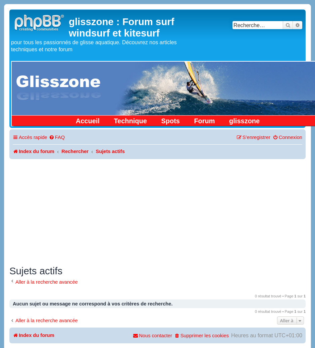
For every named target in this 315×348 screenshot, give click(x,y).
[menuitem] (57, 137)
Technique (130, 121)
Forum (204, 121)
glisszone (244, 121)
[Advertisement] (157, 209)
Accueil (88, 121)
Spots (170, 121)
